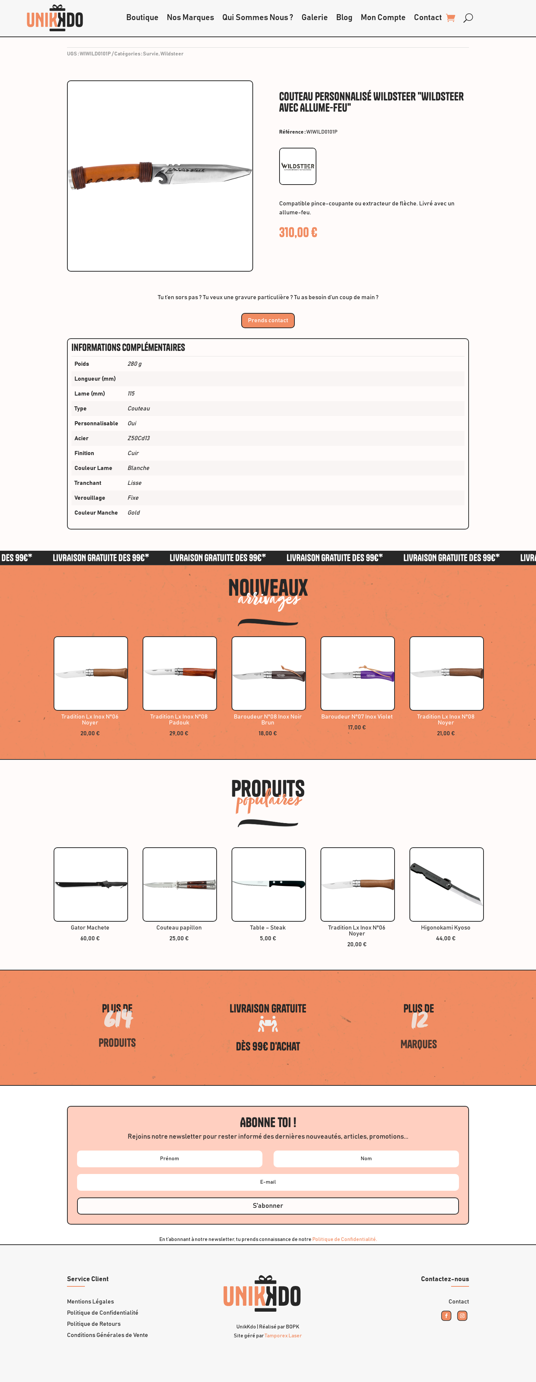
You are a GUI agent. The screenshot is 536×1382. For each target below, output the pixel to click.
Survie (151, 54)
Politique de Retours (94, 1324)
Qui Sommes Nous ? (257, 18)
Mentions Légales (90, 1302)
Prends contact (268, 320)
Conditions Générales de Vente (107, 1335)
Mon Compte (383, 18)
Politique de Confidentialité (102, 1313)
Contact (428, 18)
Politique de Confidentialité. (344, 1239)
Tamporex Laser (283, 1335)
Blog (344, 18)
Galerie (315, 18)
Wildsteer (172, 54)
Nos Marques (190, 18)
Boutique (142, 18)
